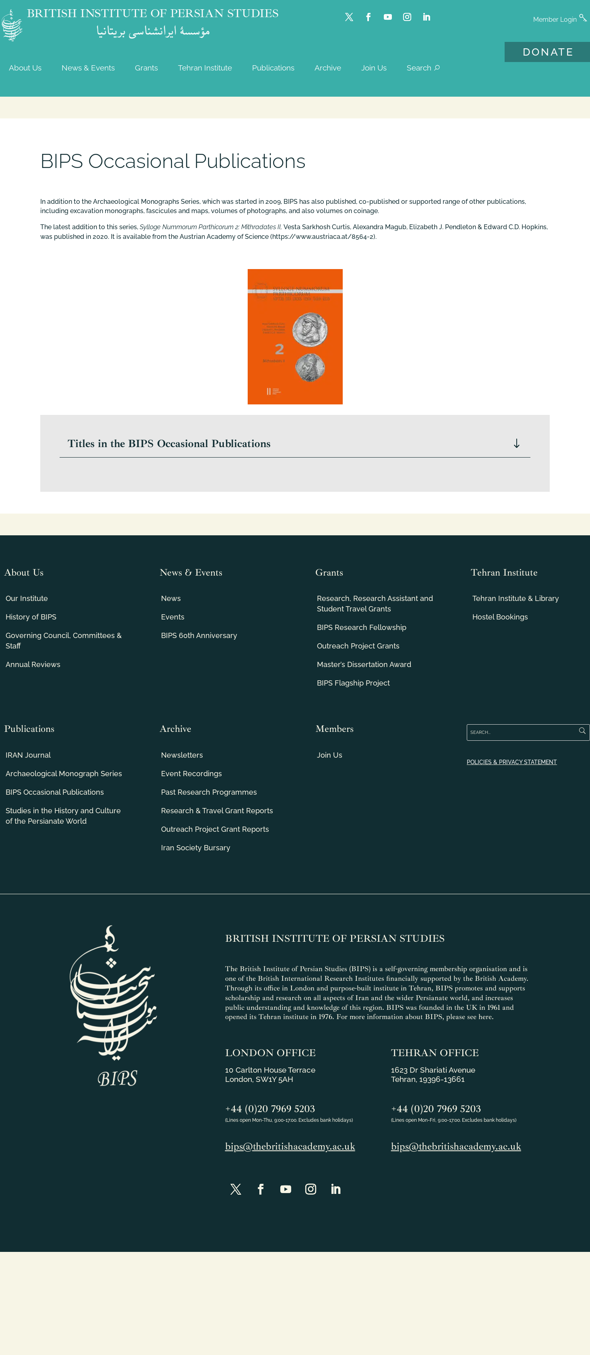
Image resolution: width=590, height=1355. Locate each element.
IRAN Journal (28, 755)
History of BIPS (31, 617)
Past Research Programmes (209, 792)
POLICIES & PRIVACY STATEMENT (512, 762)
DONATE (548, 52)
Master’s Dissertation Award (364, 664)
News (171, 598)
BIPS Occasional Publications (55, 792)
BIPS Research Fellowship (361, 627)
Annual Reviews (33, 664)
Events (172, 617)
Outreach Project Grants (358, 646)
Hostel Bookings (500, 617)
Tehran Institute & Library (515, 598)
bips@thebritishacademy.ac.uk (290, 1146)
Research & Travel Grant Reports (217, 810)
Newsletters (182, 755)
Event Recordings (191, 773)
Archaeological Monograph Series (64, 773)
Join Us (329, 755)
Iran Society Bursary (195, 847)
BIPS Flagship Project (353, 683)
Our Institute (27, 598)
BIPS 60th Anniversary (199, 635)
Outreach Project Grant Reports (215, 829)
